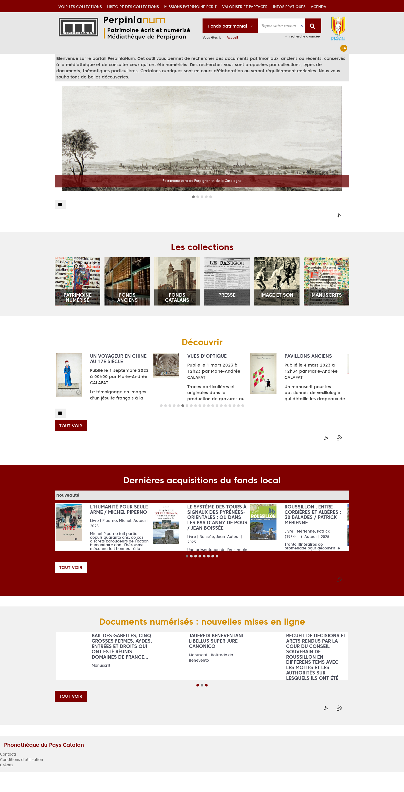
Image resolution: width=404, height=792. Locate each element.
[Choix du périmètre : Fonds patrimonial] (230, 25)
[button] (80, 60)
